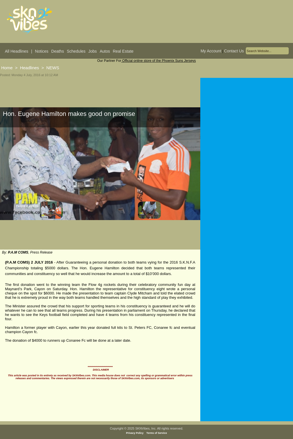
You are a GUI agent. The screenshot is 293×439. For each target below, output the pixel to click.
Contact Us (234, 51)
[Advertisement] (246, 164)
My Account (211, 51)
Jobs (92, 51)
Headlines (29, 67)
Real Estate (123, 51)
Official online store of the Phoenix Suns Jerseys (158, 61)
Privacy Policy (135, 433)
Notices (41, 51)
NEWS (52, 67)
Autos (105, 51)
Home (7, 67)
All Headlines (16, 51)
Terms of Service (156, 433)
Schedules (76, 51)
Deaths (57, 51)
